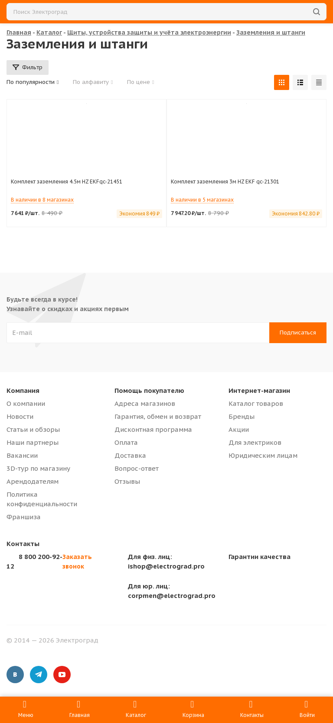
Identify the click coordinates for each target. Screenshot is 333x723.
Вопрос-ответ (136, 468)
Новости (20, 416)
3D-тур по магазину (38, 468)
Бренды (242, 416)
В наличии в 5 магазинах (202, 199)
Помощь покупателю (149, 390)
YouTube (62, 674)
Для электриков (255, 442)
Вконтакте (15, 674)
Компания (23, 390)
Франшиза (24, 517)
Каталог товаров (256, 403)
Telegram (38, 674)
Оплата (126, 442)
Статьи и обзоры (33, 429)
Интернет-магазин (259, 390)
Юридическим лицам (263, 455)
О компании (26, 403)
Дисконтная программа (153, 429)
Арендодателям (33, 481)
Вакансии (22, 455)
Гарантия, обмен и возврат (157, 416)
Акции (239, 429)
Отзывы (127, 481)
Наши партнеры (33, 442)
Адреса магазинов (144, 403)
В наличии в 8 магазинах (42, 199)
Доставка (130, 455)
